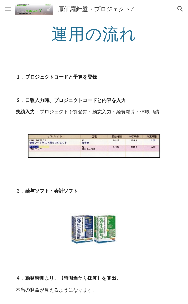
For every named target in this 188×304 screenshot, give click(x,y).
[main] (94, 33)
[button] (7, 9)
